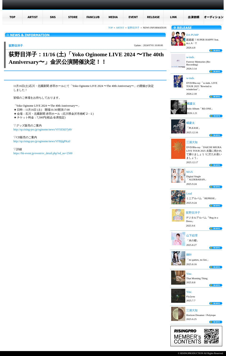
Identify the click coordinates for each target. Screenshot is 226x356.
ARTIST (33, 17)
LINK (173, 17)
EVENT (133, 17)
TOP (12, 17)
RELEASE (153, 17)
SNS (53, 17)
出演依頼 (193, 17)
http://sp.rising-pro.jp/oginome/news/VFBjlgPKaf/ (42, 141)
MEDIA (113, 17)
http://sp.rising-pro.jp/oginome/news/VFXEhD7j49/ (42, 129)
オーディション (213, 17)
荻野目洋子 (133, 27)
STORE (73, 17)
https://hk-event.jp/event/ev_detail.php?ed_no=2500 (43, 153)
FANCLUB (93, 17)
